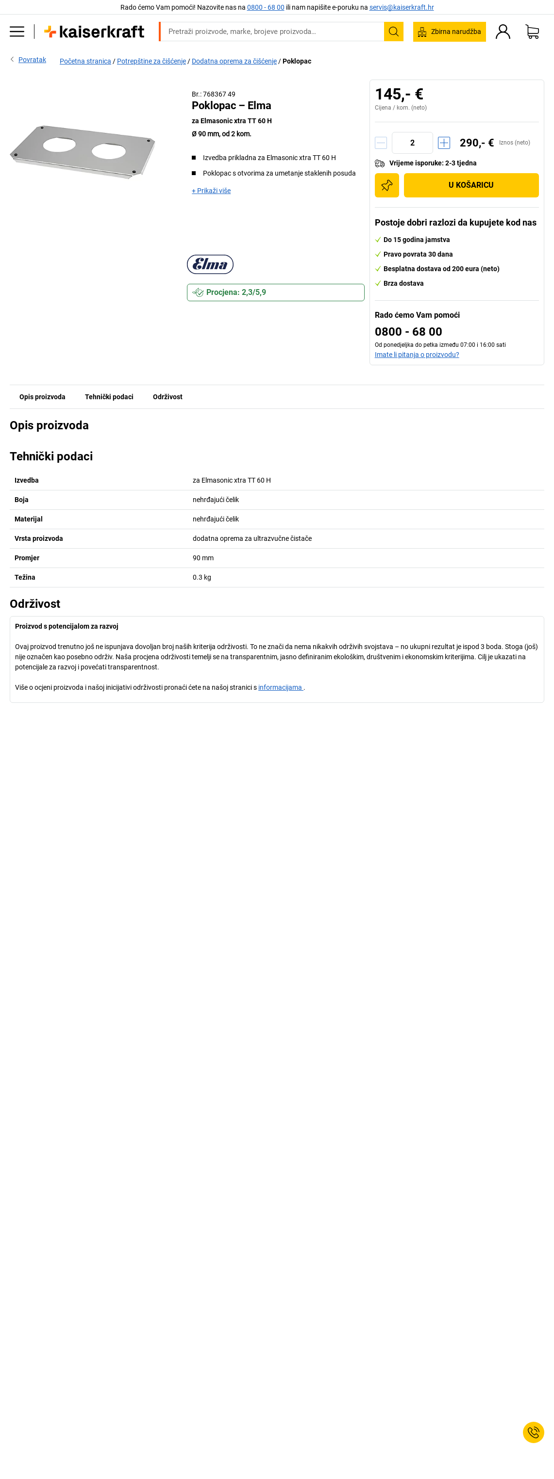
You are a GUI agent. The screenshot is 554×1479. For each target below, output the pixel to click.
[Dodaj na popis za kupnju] (387, 185)
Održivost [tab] (168, 397)
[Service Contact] (533, 1432)
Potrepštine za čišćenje (151, 61)
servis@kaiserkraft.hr (401, 7)
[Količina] (412, 143)
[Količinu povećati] (444, 143)
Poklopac (297, 61)
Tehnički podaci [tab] (109, 397)
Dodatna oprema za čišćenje (234, 61)
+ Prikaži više (211, 191)
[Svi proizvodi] (17, 31)
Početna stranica (85, 61)
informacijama (280, 687)
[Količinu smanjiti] (381, 143)
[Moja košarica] (532, 31)
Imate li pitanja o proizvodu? (417, 354)
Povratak (28, 59)
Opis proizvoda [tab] (42, 397)
